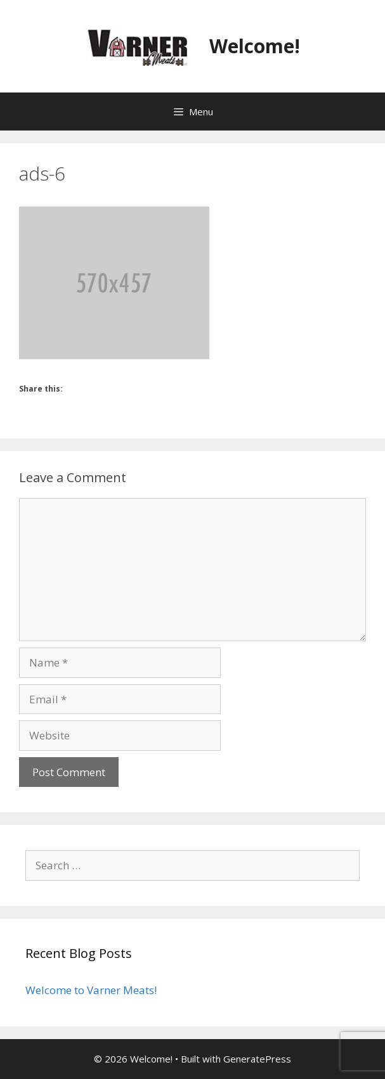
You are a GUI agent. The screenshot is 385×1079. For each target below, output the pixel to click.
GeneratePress (257, 1058)
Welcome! (254, 46)
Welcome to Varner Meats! (91, 990)
